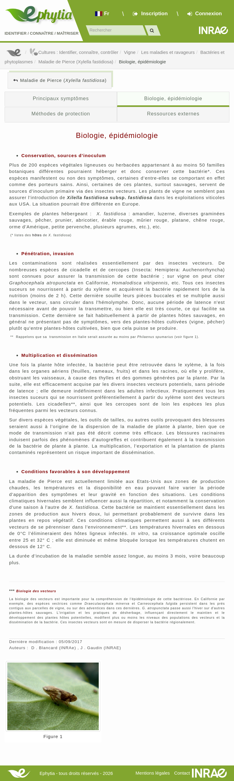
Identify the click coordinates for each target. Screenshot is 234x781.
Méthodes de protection (60, 113)
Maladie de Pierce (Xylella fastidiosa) (75, 61)
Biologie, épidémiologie (142, 61)
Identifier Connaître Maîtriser (42, 33)
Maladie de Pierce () (63, 80)
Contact (182, 773)
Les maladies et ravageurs (168, 52)
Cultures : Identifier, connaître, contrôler (74, 52)
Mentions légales (153, 773)
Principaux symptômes (61, 98)
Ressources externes (173, 113)
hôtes (37, 235)
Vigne (130, 52)
